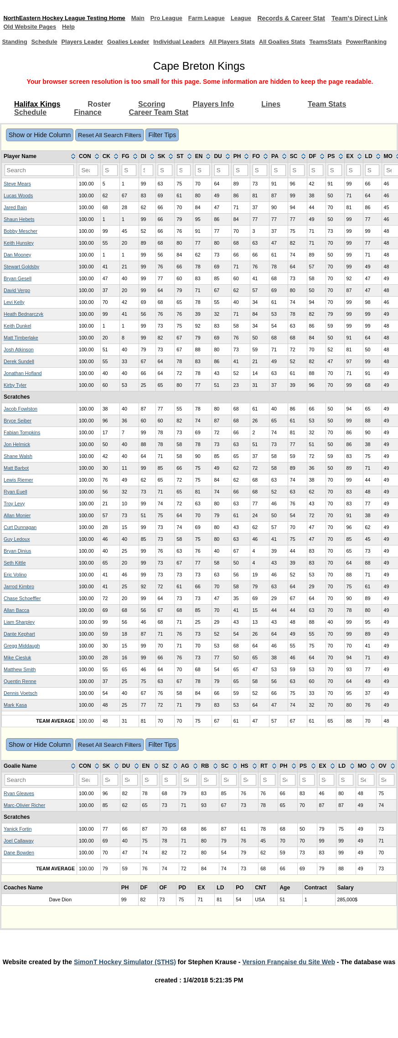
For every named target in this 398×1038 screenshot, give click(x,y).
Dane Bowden (19, 861)
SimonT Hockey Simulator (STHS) (125, 970)
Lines (270, 113)
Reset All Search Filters (109, 143)
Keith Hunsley (19, 251)
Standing (16, 46)
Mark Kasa (15, 713)
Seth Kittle (15, 571)
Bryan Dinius (17, 559)
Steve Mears (17, 192)
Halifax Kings (37, 113)
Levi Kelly (14, 310)
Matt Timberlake (21, 346)
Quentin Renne (20, 690)
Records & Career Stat (313, 18)
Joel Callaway (19, 849)
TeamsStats (328, 46)
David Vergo (17, 299)
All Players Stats (228, 46)
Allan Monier (17, 524)
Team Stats (327, 113)
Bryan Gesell (17, 287)
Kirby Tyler (15, 393)
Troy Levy (14, 512)
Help (137, 27)
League (262, 18)
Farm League (224, 18)
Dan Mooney (17, 263)
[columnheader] (39, 165)
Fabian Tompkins (22, 441)
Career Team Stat (158, 121)
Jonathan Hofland (23, 382)
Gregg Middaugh (22, 654)
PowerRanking (372, 46)
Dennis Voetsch (20, 701)
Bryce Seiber (17, 429)
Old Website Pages (95, 27)
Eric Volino (15, 583)
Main (150, 18)
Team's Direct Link (32, 27)
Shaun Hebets (19, 228)
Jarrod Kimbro (19, 595)
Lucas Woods (18, 204)
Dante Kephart (19, 642)
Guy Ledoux (17, 547)
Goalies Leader (123, 46)
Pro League (181, 18)
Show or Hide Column (40, 143)
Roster (99, 113)
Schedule (48, 46)
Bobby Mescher (20, 239)
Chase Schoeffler (22, 607)
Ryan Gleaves (19, 802)
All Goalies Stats (277, 46)
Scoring (151, 113)
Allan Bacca (16, 619)
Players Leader (78, 46)
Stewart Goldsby (21, 275)
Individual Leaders (172, 46)
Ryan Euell (15, 500)
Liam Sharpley (19, 630)
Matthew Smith (20, 678)
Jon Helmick (17, 453)
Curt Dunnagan (20, 536)
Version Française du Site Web (288, 970)
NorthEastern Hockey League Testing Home (70, 18)
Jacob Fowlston (20, 417)
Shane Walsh (18, 465)
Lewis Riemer (18, 488)
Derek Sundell (19, 370)
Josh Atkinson (19, 358)
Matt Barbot (16, 476)
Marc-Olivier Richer (24, 814)
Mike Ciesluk (17, 666)
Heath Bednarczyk (23, 322)
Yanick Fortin (17, 837)
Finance (87, 121)
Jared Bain (15, 216)
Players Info (213, 113)
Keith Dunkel (17, 334)
